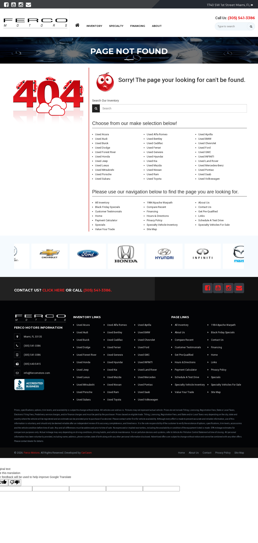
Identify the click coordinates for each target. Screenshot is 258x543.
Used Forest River (105, 152)
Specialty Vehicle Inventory (162, 224)
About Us (203, 202)
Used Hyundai (155, 156)
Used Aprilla (205, 134)
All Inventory (102, 202)
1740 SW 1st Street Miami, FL (230, 5)
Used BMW (204, 138)
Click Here (53, 290)
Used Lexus (102, 165)
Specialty (116, 25)
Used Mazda (154, 165)
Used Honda (102, 156)
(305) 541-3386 (241, 18)
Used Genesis (155, 152)
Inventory (94, 25)
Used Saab (204, 174)
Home (98, 215)
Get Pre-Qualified (208, 211)
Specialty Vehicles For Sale (214, 224)
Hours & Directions (158, 215)
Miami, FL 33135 (33, 336)
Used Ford (204, 147)
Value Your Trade (105, 229)
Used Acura (102, 134)
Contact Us (204, 207)
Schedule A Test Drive (211, 220)
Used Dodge (102, 147)
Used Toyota (154, 178)
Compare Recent (156, 207)
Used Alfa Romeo (157, 134)
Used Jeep (101, 160)
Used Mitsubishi (104, 169)
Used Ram (153, 174)
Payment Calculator (106, 220)
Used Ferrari (154, 147)
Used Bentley (154, 138)
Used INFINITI (206, 156)
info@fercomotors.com (37, 373)
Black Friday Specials (107, 207)
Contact (207, 452)
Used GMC (204, 152)
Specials (100, 224)
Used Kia (152, 160)
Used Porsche (103, 174)
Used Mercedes (145, 377)
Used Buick (101, 143)
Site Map (152, 229)
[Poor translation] (14, 482)
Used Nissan (154, 169)
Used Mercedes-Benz (211, 165)
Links (201, 215)
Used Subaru (102, 178)
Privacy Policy (154, 220)
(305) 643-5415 (32, 364)
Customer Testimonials (108, 211)
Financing (137, 25)
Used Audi (101, 138)
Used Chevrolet (207, 143)
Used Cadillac (155, 143)
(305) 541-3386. (97, 290)
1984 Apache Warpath (160, 202)
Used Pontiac (206, 169)
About (157, 25)
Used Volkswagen (209, 178)
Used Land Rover (208, 160)
